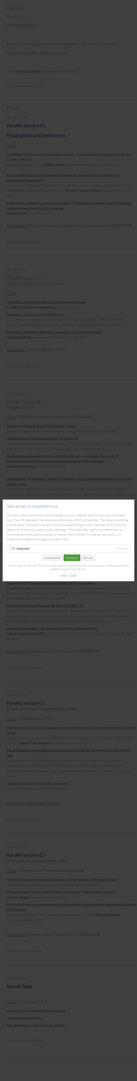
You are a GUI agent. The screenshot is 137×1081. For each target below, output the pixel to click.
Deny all (88, 558)
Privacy (73, 575)
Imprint (64, 575)
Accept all (72, 558)
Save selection (52, 558)
